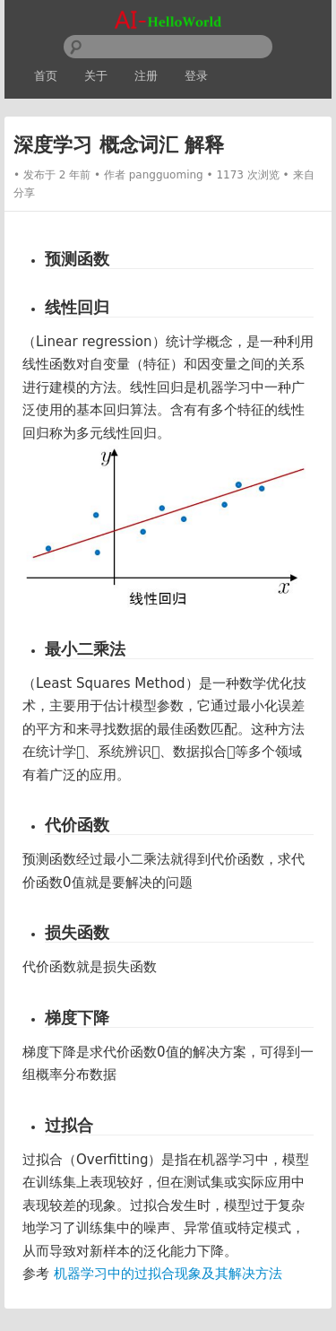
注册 (146, 76)
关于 (96, 76)
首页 (45, 76)
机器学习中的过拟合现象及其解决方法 (168, 1274)
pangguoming (166, 175)
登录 (196, 76)
